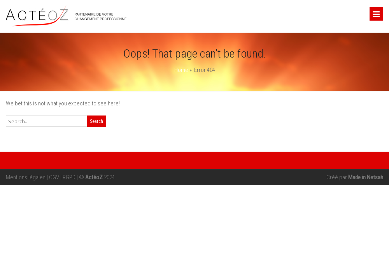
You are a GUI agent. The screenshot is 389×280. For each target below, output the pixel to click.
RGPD (69, 177)
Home (181, 70)
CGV (54, 177)
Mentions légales (26, 177)
